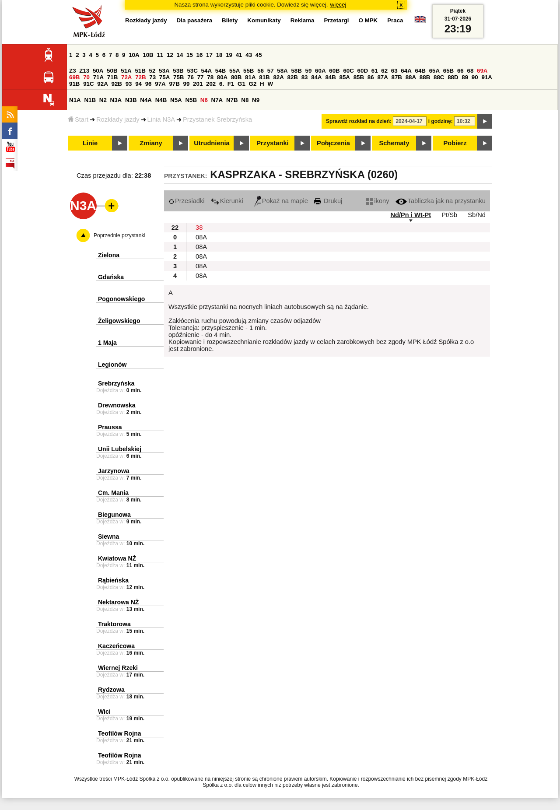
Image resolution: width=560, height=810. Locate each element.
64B (420, 70)
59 (308, 70)
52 (152, 70)
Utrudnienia (211, 143)
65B (448, 70)
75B (178, 77)
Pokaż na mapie (281, 200)
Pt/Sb (449, 214)
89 (465, 77)
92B (116, 84)
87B (397, 77)
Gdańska (111, 277)
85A (345, 77)
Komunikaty (263, 20)
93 (129, 84)
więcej (338, 4)
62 (384, 70)
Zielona (108, 255)
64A (406, 70)
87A (382, 77)
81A (250, 77)
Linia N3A (161, 119)
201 (198, 84)
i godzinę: (440, 121)
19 (229, 55)
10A (134, 55)
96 (148, 84)
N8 (244, 100)
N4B (161, 100)
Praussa (110, 427)
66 (460, 70)
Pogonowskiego (121, 298)
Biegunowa (114, 514)
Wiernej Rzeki (118, 667)
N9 (255, 100)
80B (236, 77)
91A (486, 77)
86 (371, 77)
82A (278, 77)
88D (453, 77)
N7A (217, 100)
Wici (104, 711)
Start (78, 119)
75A (164, 77)
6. (221, 84)
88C (439, 77)
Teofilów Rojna (119, 733)
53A (164, 70)
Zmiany (151, 143)
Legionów (112, 364)
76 (190, 77)
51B (140, 70)
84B (330, 77)
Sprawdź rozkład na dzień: (359, 121)
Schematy (394, 143)
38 (199, 227)
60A (320, 70)
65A (434, 70)
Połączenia (333, 143)
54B (220, 70)
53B (178, 70)
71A (98, 77)
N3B (131, 100)
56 (260, 70)
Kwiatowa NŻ (117, 558)
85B (359, 77)
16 (199, 55)
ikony (377, 200)
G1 (241, 84)
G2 (253, 84)
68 (470, 70)
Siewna (108, 536)
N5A (176, 100)
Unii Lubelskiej (119, 448)
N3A (116, 100)
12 (170, 55)
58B (296, 70)
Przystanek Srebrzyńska (217, 119)
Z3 (72, 70)
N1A (75, 100)
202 (211, 84)
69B (74, 77)
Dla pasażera (195, 20)
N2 (103, 100)
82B (292, 77)
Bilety (230, 20)
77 (200, 77)
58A (282, 70)
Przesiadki (186, 200)
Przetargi (336, 20)
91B (74, 84)
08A (201, 237)
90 (475, 77)
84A (316, 77)
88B (425, 77)
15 (189, 55)
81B (264, 77)
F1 (231, 84)
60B (334, 70)
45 (259, 55)
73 (152, 77)
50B (112, 70)
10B (148, 55)
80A (222, 77)
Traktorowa (114, 624)
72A (126, 77)
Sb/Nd (477, 214)
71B (112, 77)
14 (180, 55)
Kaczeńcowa (116, 645)
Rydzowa (111, 689)
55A (234, 70)
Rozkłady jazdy (118, 119)
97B (174, 84)
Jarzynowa (114, 470)
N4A (146, 100)
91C (88, 84)
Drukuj (328, 200)
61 (374, 70)
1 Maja (107, 342)
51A (126, 70)
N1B (90, 100)
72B (140, 77)
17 (209, 55)
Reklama (302, 20)
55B (248, 70)
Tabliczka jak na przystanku (441, 200)
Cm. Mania (113, 492)
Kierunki (227, 200)
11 (160, 55)
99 (186, 84)
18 (219, 55)
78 (210, 77)
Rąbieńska (113, 580)
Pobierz (455, 143)
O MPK (368, 20)
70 (86, 77)
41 (239, 55)
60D (362, 70)
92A (102, 84)
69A (482, 70)
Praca (395, 20)
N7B (232, 100)
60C (348, 70)
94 (138, 84)
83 (304, 77)
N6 (204, 100)
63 (394, 70)
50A (98, 70)
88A (411, 77)
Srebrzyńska (116, 383)
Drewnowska (117, 405)
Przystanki (272, 143)
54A (206, 70)
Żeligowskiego (119, 320)
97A (160, 84)
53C (192, 70)
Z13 (84, 70)
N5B (191, 100)
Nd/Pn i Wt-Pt (410, 214)
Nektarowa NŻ (118, 602)
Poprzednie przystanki (119, 235)
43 (248, 55)
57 (270, 70)
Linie (90, 143)
